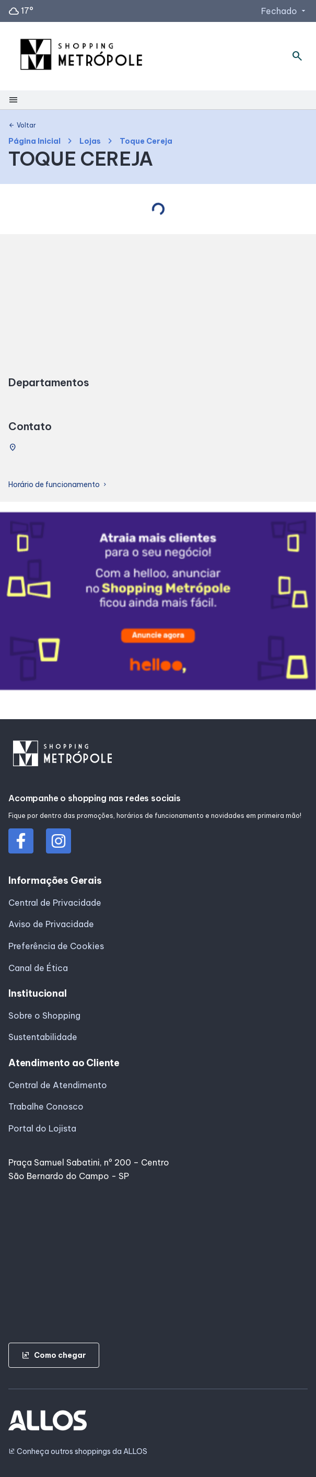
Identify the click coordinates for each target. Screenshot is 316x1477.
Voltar (22, 125)
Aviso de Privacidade (51, 924)
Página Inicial (34, 141)
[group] (158, 603)
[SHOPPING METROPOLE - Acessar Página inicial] (81, 56)
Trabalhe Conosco (46, 1106)
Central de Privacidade (54, 902)
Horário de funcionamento (58, 484)
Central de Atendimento (57, 1085)
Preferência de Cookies (56, 946)
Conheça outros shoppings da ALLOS (77, 1451)
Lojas (90, 141)
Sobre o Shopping (44, 1015)
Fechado (284, 11)
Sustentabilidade (42, 1037)
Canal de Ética (38, 968)
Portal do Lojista (42, 1128)
